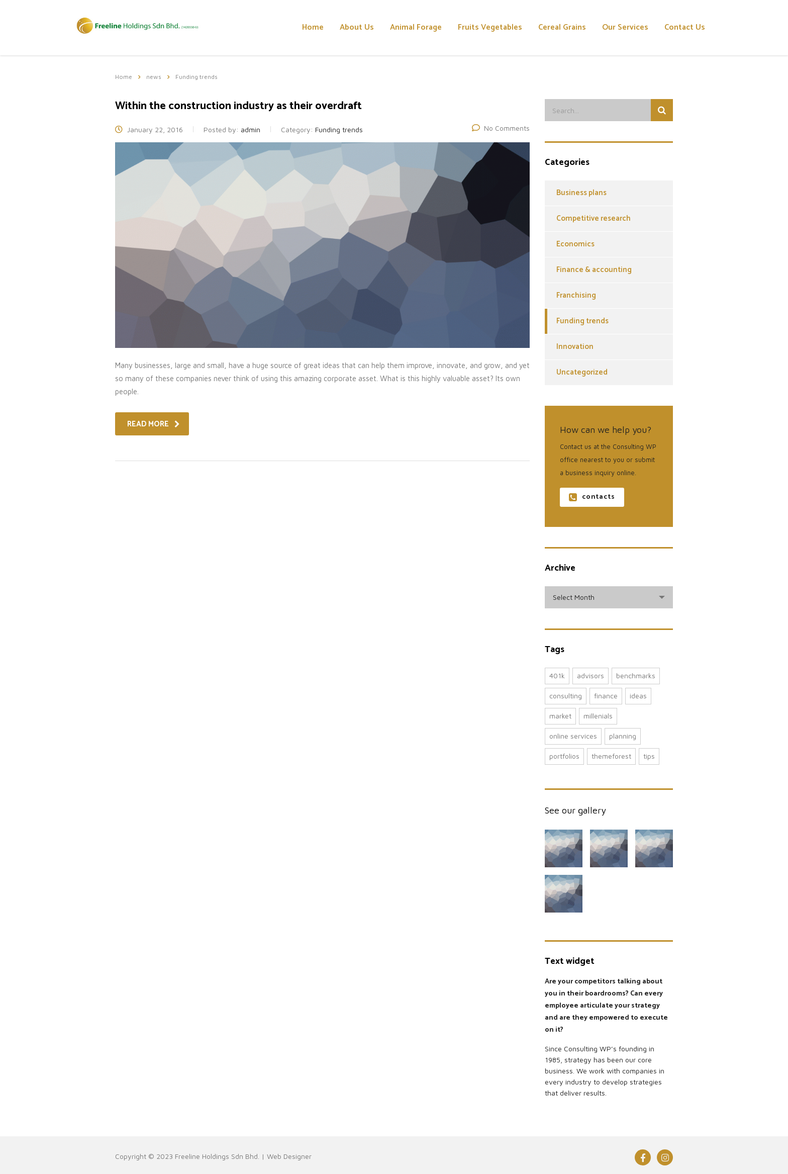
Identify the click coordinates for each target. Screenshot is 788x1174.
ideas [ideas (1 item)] (638, 695)
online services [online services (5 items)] (573, 736)
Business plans (581, 193)
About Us (357, 27)
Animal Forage (416, 27)
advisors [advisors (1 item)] (590, 675)
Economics (575, 244)
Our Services (625, 27)
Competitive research (593, 218)
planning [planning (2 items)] (622, 736)
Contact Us (684, 27)
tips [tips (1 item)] (649, 756)
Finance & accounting (594, 269)
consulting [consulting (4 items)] (565, 695)
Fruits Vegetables (490, 27)
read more (153, 424)
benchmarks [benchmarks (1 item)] (635, 675)
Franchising (576, 295)
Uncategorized (582, 372)
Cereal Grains (562, 27)
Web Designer (289, 1156)
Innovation (575, 346)
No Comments (501, 128)
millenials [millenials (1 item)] (598, 715)
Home (313, 27)
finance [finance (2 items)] (606, 695)
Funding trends (582, 321)
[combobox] (609, 597)
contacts (592, 497)
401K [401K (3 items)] (557, 675)
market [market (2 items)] (560, 715)
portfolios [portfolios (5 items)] (564, 756)
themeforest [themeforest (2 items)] (611, 756)
